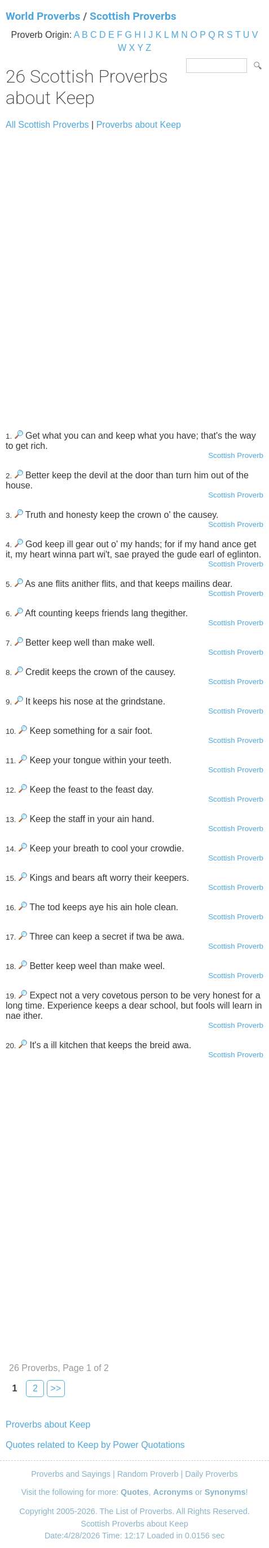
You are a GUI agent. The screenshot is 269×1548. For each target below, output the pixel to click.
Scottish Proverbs (133, 16)
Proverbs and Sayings (71, 1473)
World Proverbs (43, 16)
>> (56, 1388)
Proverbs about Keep (138, 124)
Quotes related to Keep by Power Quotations (95, 1445)
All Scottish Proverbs (47, 124)
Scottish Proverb (235, 455)
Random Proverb (148, 1473)
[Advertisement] (134, 275)
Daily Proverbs (211, 1473)
